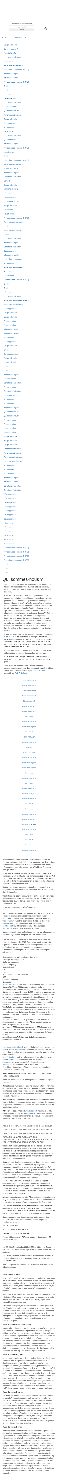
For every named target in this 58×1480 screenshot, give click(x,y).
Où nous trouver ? (11, 49)
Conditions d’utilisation (12, 57)
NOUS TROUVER (11, 169)
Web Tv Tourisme (9, 1057)
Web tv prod (49, 1047)
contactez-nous (40, 671)
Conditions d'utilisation (12, 247)
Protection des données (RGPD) (16, 70)
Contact (7, 181)
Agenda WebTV (10, 53)
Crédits (6, 90)
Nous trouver (9, 127)
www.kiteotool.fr (31, 1111)
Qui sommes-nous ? (19, 37)
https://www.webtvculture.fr (12, 1047)
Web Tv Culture (10, 584)
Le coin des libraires (29, 686)
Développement (10, 98)
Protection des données (13, 259)
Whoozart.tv (7, 928)
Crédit (6, 86)
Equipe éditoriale (10, 45)
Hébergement (9, 61)
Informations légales (11, 74)
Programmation (10, 107)
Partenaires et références (13, 65)
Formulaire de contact (29, 691)
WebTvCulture (8, 985)
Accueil (4, 37)
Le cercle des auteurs (29, 680)
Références (8, 210)
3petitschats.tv (8, 926)
